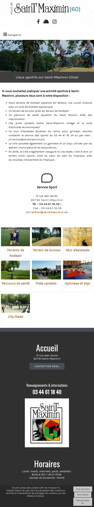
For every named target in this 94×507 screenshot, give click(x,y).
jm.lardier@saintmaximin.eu (26, 139)
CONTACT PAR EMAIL (47, 366)
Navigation (14, 34)
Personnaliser (82, 501)
